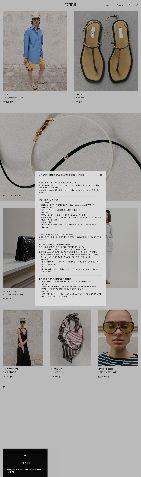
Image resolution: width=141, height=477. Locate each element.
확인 (25, 455)
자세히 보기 (25, 463)
